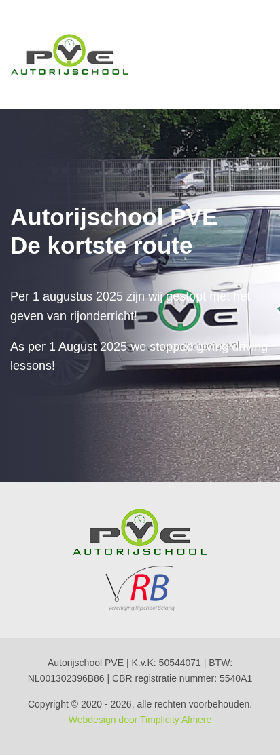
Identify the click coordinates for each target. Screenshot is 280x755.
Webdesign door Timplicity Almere (140, 719)
